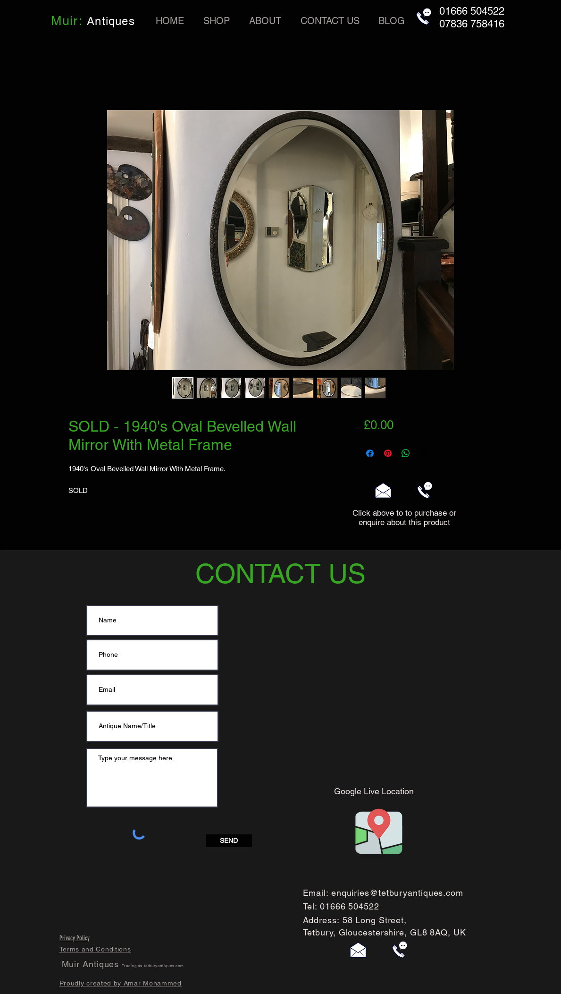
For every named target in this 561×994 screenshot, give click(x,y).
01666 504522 (349, 906)
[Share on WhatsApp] (405, 453)
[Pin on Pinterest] (388, 453)
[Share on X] (423, 453)
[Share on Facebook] (370, 453)
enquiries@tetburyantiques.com (397, 893)
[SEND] (229, 840)
